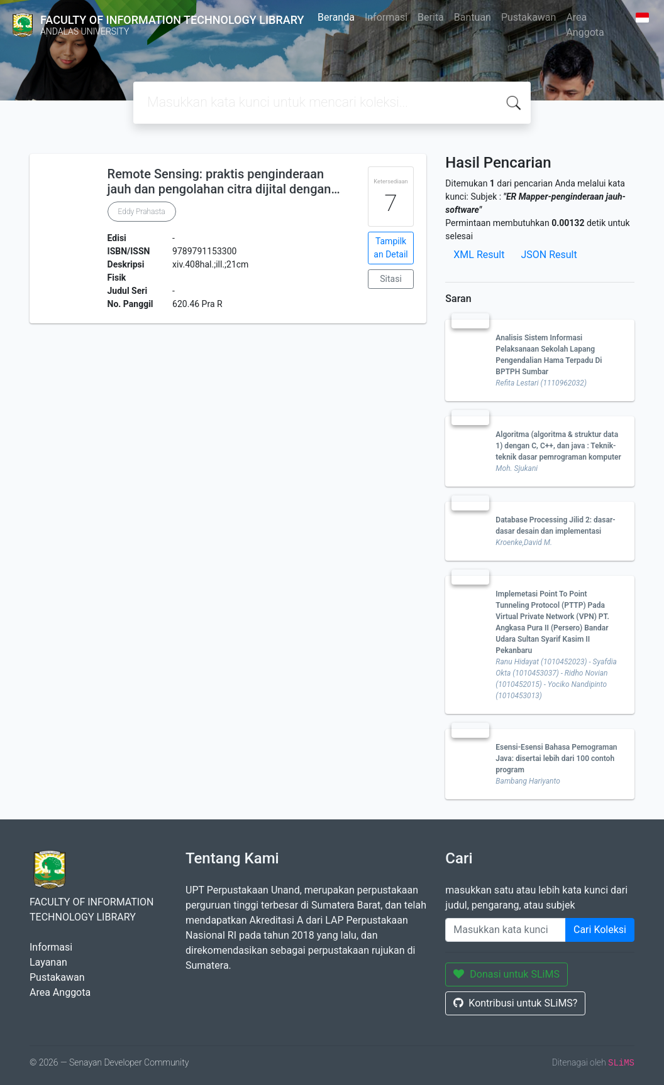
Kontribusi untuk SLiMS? (515, 1003)
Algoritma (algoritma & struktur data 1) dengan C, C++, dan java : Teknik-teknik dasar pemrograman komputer (558, 446)
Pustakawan (528, 17)
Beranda (336, 17)
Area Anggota (585, 24)
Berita (431, 17)
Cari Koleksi (599, 930)
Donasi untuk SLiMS (506, 974)
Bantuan (472, 17)
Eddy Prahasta (141, 211)
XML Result (478, 255)
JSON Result (549, 255)
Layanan (48, 962)
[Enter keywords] (505, 930)
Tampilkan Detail (390, 247)
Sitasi (391, 279)
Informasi (386, 17)
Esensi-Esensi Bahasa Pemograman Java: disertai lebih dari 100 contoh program (556, 758)
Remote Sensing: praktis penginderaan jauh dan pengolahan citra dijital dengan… (224, 181)
